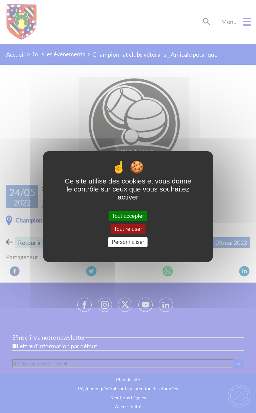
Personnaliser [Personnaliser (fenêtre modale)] (128, 242)
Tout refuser (128, 229)
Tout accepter (128, 216)
